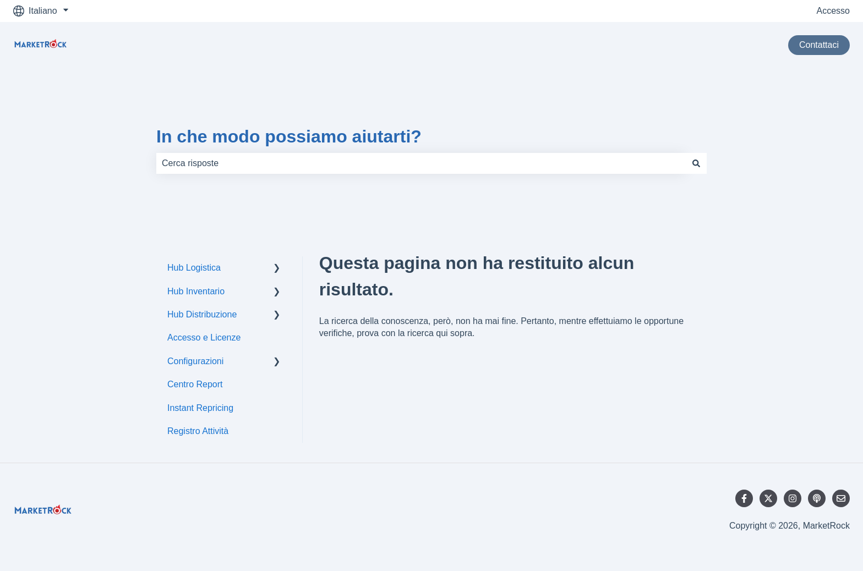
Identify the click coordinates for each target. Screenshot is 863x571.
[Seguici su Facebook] (744, 498)
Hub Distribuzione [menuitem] (202, 314)
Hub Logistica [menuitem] (194, 267)
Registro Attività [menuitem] (197, 431)
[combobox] (421, 163)
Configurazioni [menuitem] (195, 361)
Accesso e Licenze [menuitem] (204, 337)
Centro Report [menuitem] (195, 384)
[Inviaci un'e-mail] (841, 498)
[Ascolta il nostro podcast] (817, 498)
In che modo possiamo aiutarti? (289, 136)
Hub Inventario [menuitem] (196, 291)
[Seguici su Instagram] (792, 498)
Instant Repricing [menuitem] (200, 408)
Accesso (833, 10)
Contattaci (819, 45)
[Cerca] (696, 163)
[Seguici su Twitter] (768, 498)
